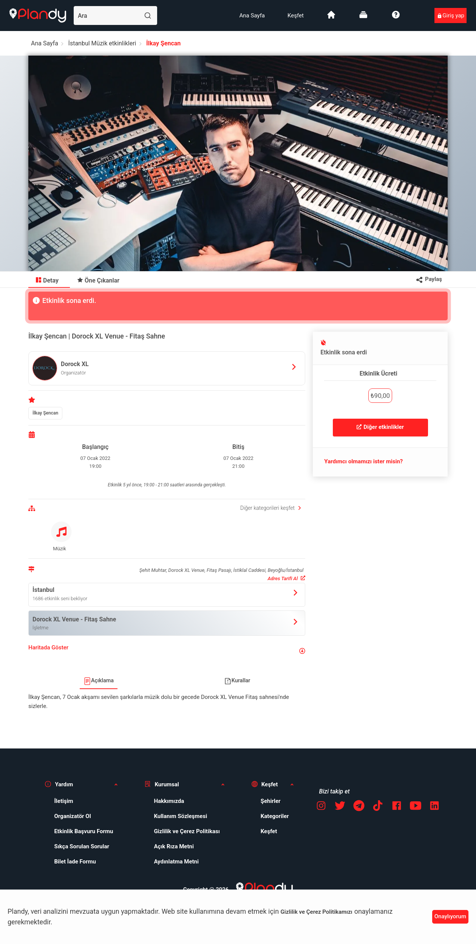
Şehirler (271, 801)
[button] (166, 651)
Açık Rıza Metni (174, 846)
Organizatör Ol (72, 816)
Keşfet (295, 15)
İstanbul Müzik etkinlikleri (102, 43)
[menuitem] (252, 15)
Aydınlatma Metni (176, 861)
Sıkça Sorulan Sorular (81, 846)
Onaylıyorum (450, 916)
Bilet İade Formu (75, 861)
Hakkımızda (169, 801)
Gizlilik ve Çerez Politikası (186, 831)
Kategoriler (275, 816)
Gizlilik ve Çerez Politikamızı (316, 911)
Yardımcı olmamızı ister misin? (363, 461)
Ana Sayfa (252, 15)
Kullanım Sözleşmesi (180, 816)
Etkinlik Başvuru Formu (83, 831)
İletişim (63, 801)
